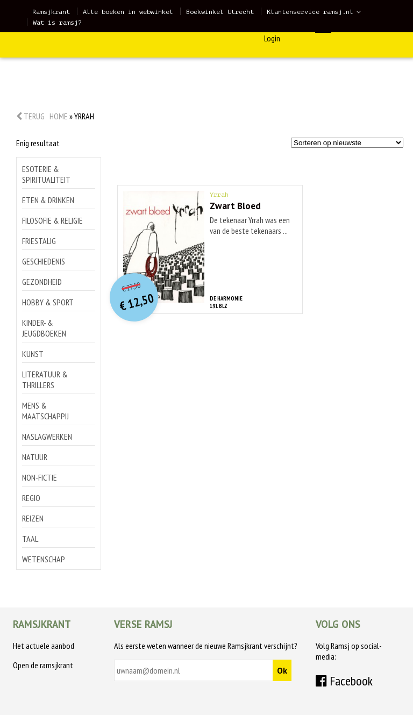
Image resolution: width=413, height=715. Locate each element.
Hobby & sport (48, 302)
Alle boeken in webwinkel (128, 12)
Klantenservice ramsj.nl (310, 12)
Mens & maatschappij (45, 410)
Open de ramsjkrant (43, 665)
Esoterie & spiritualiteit (46, 174)
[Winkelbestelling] (347, 143)
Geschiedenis (43, 261)
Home (58, 116)
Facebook (344, 681)
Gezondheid (42, 281)
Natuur (34, 457)
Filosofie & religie (52, 220)
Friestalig (39, 240)
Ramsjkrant (51, 12)
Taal (30, 538)
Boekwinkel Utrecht (220, 12)
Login (272, 38)
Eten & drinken (48, 200)
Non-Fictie (39, 477)
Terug (30, 116)
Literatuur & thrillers (45, 379)
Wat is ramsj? (57, 22)
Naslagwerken (47, 436)
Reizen (33, 518)
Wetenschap (43, 559)
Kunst (33, 353)
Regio (31, 497)
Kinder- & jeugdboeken (44, 328)
